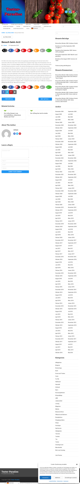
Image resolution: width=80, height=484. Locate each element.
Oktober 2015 (58, 275)
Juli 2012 (70, 327)
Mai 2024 (70, 132)
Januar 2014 (71, 302)
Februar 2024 (58, 138)
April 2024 (58, 135)
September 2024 (72, 127)
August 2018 (58, 228)
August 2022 (58, 163)
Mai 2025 (70, 116)
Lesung (57, 403)
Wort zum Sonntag (60, 449)
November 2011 (72, 338)
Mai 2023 (70, 149)
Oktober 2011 (58, 341)
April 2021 (58, 184)
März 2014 (71, 300)
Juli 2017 (70, 245)
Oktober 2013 (58, 308)
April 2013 (58, 316)
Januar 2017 (71, 253)
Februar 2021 (58, 187)
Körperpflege (48, 26)
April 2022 (58, 168)
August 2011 (58, 343)
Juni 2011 (57, 346)
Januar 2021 (71, 187)
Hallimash (58, 381)
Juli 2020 (70, 195)
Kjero (56, 389)
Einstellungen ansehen (71, 477)
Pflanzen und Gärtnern (61, 414)
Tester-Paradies (10, 471)
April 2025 (58, 119)
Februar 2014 (58, 302)
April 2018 (58, 234)
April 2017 (58, 250)
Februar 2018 (58, 236)
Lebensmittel (27, 26)
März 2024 (71, 135)
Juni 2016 (57, 264)
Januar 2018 (71, 236)
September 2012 (72, 324)
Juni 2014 (57, 297)
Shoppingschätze (19, 28)
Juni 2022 (57, 165)
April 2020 (58, 201)
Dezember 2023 (59, 141)
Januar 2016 (71, 269)
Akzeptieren (45, 477)
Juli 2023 (70, 146)
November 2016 (72, 256)
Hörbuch (57, 386)
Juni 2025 (57, 116)
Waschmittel (58, 446)
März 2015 (71, 283)
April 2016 (58, 267)
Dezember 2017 (59, 239)
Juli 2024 (70, 130)
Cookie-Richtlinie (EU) (17, 24)
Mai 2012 (70, 330)
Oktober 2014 (58, 291)
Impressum (65, 481)
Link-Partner (58, 454)
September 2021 (72, 176)
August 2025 (58, 113)
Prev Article (8, 98)
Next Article (45, 98)
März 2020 (71, 201)
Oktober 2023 (58, 143)
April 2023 (58, 152)
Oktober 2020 (58, 193)
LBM (56, 397)
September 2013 (72, 308)
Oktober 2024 (58, 127)
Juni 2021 (57, 182)
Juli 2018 (70, 228)
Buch (56, 370)
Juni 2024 (57, 132)
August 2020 (58, 195)
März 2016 (71, 267)
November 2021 (72, 173)
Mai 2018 (70, 231)
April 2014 (58, 300)
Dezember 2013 (59, 305)
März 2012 (71, 332)
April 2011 (58, 349)
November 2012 (72, 321)
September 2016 (72, 258)
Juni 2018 (57, 231)
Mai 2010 (70, 352)
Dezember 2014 (59, 289)
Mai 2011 (70, 346)
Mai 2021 (70, 182)
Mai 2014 (70, 297)
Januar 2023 (71, 154)
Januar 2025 (71, 121)
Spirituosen (58, 427)
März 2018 (71, 234)
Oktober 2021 (58, 176)
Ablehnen (57, 477)
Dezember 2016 (59, 256)
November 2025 (59, 110)
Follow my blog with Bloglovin (63, 65)
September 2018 (72, 226)
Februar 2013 (58, 319)
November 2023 (72, 141)
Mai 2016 (70, 264)
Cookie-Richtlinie (52, 481)
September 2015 (72, 275)
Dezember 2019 (59, 206)
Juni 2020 (57, 198)
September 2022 (72, 160)
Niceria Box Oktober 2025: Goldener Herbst (66, 42)
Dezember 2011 (59, 338)
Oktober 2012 (58, 324)
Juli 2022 (70, 163)
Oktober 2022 (58, 160)
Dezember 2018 (59, 223)
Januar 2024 (71, 138)
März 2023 (71, 152)
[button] (77, 464)
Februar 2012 (58, 335)
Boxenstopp (46, 24)
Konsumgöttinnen (60, 392)
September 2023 (72, 143)
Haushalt (57, 383)
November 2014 (72, 289)
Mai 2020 (70, 198)
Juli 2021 (70, 179)
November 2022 (72, 157)
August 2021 (58, 179)
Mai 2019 (70, 215)
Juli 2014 (70, 294)
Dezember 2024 (59, 124)
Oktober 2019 (58, 209)
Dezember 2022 (59, 157)
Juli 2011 (70, 343)
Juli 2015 (70, 278)
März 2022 (71, 168)
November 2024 (72, 124)
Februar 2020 (58, 204)
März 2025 (71, 119)
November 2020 (72, 190)
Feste (28, 28)
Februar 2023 (58, 154)
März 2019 (71, 217)
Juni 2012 (57, 330)
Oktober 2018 (58, 226)
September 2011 (72, 341)
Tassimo (57, 433)
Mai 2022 (70, 165)
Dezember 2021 (59, 173)
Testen (18, 26)
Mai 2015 (70, 280)
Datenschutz (60, 481)
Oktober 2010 (58, 352)
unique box (28, 482)
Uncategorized (59, 444)
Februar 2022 (58, 171)
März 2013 (71, 316)
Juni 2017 (57, 247)
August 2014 (58, 294)
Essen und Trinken (8, 26)
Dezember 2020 (59, 190)
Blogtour (57, 364)
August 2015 (58, 278)
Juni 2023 (57, 149)
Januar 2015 (71, 286)
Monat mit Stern (59, 411)
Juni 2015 (57, 280)
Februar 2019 (58, 220)
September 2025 (72, 110)
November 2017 (72, 239)
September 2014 (72, 291)
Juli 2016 (70, 261)
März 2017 (71, 250)
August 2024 (58, 130)
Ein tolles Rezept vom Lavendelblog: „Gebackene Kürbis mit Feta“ (12, 114)
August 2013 (58, 310)
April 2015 (58, 283)
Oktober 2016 (58, 258)
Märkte (57, 408)
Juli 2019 (70, 212)
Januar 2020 (71, 204)
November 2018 (72, 223)
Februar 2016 (58, 269)
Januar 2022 (71, 171)
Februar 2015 (58, 286)
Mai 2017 (70, 247)
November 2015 (72, 272)
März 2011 (71, 349)
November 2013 (72, 305)
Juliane (5, 44)
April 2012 (58, 332)
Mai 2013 (70, 313)
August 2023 (58, 146)
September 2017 (72, 242)
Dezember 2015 (59, 272)
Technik (57, 435)
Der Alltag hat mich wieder (39, 112)
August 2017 (58, 245)
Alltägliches (37, 26)
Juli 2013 (70, 310)
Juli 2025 (70, 113)
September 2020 (72, 193)
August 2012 (58, 327)
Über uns (28, 24)
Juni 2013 (57, 313)
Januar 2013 (71, 319)
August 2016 (58, 261)
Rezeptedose (58, 416)
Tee (56, 438)
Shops (57, 422)
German (35, 28)
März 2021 (71, 184)
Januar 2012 (71, 335)
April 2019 (58, 217)
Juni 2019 (57, 215)
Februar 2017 (58, 253)
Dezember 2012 (59, 321)
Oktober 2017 (58, 242)
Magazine (58, 405)
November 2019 (72, 206)
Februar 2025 (58, 121)
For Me (57, 378)
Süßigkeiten (6, 28)
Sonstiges (37, 24)
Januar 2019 (71, 220)
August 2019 (58, 212)
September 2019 (72, 209)
